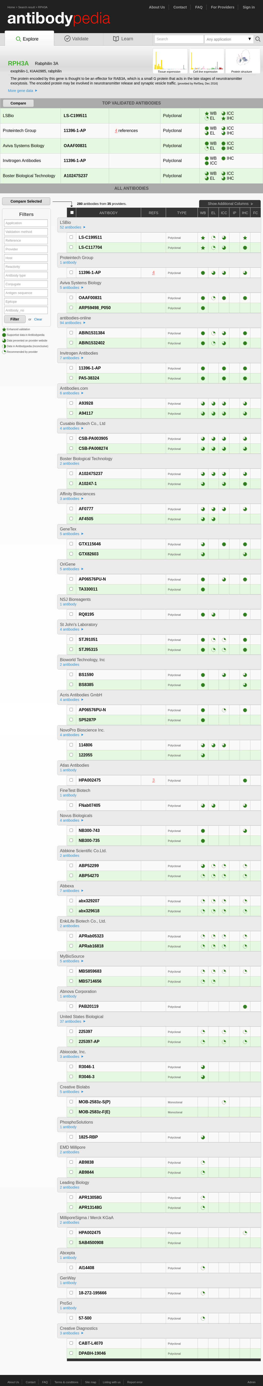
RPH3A (42, 7)
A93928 (86, 403)
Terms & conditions (66, 1382)
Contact (180, 7)
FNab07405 (90, 805)
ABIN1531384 (92, 333)
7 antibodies (70, 358)
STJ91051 (88, 639)
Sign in (249, 7)
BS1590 (86, 674)
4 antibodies (70, 428)
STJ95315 (88, 649)
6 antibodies (70, 393)
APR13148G (90, 1207)
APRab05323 (91, 936)
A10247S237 (75, 176)
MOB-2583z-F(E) (94, 1112)
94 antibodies (70, 323)
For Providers (222, 7)
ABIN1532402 (92, 343)
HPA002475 (90, 780)
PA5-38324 (89, 378)
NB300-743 (89, 830)
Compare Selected (26, 201)
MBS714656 (90, 981)
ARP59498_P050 (95, 308)
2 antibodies (70, 463)
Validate (76, 39)
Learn (123, 39)
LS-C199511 (75, 115)
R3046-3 (86, 1077)
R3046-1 (86, 1067)
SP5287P (87, 720)
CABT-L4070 (91, 1343)
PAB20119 (89, 1006)
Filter (15, 319)
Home (11, 7)
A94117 (86, 413)
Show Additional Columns (228, 204)
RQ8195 (86, 614)
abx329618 (89, 911)
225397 (85, 1031)
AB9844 (86, 1172)
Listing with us (112, 1382)
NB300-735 (89, 840)
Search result (26, 7)
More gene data (20, 91)
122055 (85, 755)
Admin (252, 1382)
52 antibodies (70, 227)
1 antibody (68, 262)
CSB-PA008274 (93, 448)
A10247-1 (88, 483)
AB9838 (86, 1162)
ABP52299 (89, 865)
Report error (134, 1382)
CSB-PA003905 (93, 438)
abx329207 (89, 901)
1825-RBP (88, 1137)
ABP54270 (89, 876)
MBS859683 (90, 971)
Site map (90, 1382)
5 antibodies (70, 288)
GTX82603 (89, 554)
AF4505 (86, 519)
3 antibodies (70, 499)
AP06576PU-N (92, 579)
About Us (157, 7)
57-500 (85, 1318)
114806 (85, 745)
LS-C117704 (90, 247)
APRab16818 (91, 946)
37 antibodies (70, 1021)
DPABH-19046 (92, 1353)
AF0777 (86, 509)
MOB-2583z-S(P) (95, 1102)
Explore (26, 39)
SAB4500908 (91, 1242)
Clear (38, 319)
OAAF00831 (75, 146)
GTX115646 (90, 544)
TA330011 (88, 589)
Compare (18, 103)
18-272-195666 (93, 1293)
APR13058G (90, 1197)
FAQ (199, 7)
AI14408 (86, 1268)
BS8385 (86, 684)
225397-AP (89, 1041)
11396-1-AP (74, 130)
